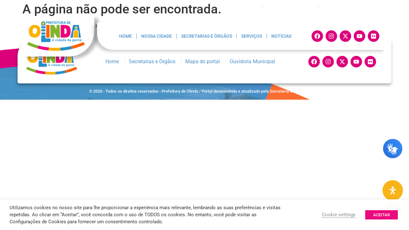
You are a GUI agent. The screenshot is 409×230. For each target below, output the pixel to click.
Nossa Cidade (156, 36)
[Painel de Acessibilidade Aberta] (392, 190)
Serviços (251, 36)
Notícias (281, 36)
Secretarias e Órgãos (206, 36)
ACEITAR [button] (381, 214)
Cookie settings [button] (339, 215)
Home (125, 36)
